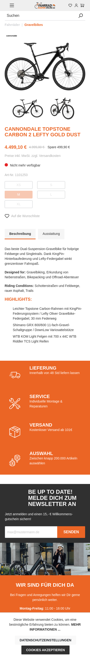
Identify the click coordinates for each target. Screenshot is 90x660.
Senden (71, 532)
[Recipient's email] (31, 532)
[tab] (20, 234)
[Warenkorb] (82, 5)
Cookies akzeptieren (45, 650)
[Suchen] (40, 16)
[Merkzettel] (70, 5)
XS (19, 185)
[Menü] (12, 5)
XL (18, 204)
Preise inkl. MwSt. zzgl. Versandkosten (32, 156)
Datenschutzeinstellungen (45, 640)
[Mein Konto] (76, 5)
